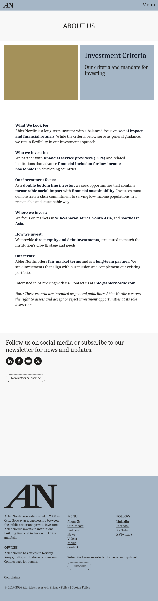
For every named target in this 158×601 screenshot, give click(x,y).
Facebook (122, 526)
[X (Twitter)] (38, 361)
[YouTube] (28, 361)
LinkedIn (122, 522)
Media (72, 543)
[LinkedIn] (10, 361)
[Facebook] (19, 361)
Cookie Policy (81, 587)
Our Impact (76, 526)
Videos (72, 539)
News (71, 534)
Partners (74, 530)
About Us (79, 25)
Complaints (12, 577)
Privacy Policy (59, 587)
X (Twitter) (124, 534)
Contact (9, 561)
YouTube (122, 530)
